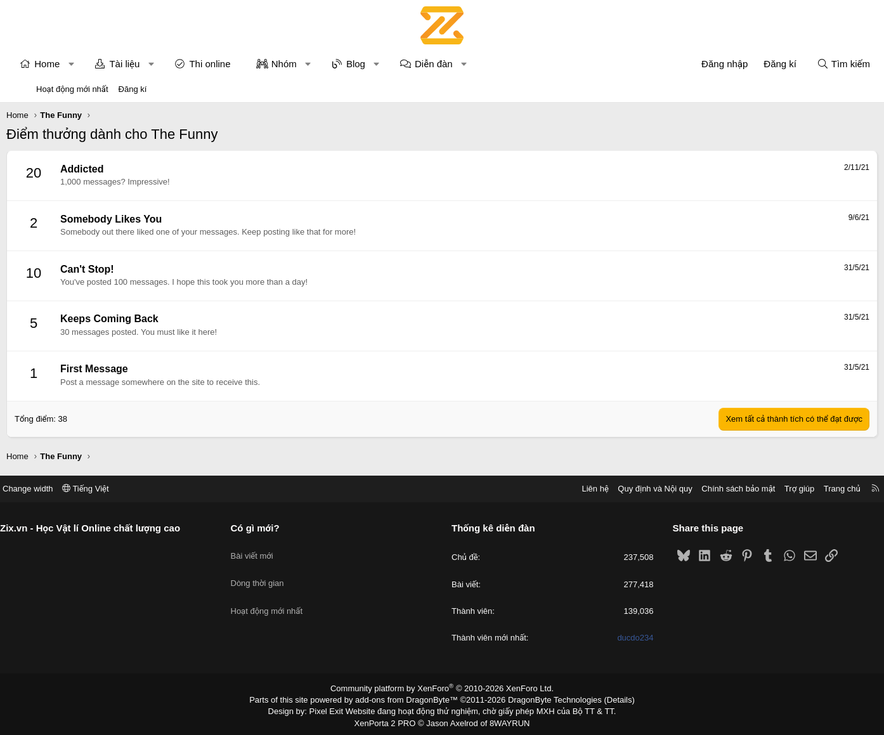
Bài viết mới (271, 549)
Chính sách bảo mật (699, 488)
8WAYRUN (504, 719)
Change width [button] (67, 488)
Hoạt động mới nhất (72, 89)
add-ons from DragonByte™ (409, 698)
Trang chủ (802, 488)
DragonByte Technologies (546, 698)
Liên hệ (555, 488)
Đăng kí (133, 89)
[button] (101, 64)
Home (76, 63)
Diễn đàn (464, 63)
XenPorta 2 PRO (389, 719)
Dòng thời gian (277, 573)
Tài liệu (154, 63)
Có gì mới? (274, 528)
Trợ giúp (760, 488)
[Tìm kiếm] (813, 64)
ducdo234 (615, 637)
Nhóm (314, 63)
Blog (385, 63)
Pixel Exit (335, 709)
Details (606, 698)
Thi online (239, 63)
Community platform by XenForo (442, 688)
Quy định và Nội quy (615, 488)
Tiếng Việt (124, 488)
